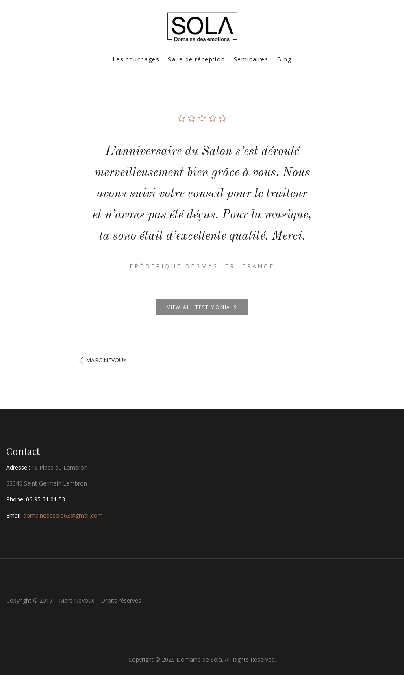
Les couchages (136, 59)
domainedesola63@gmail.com (63, 515)
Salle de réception (196, 59)
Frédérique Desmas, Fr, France (202, 266)
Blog (284, 59)
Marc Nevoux (106, 360)
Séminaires (251, 59)
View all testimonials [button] (202, 307)
